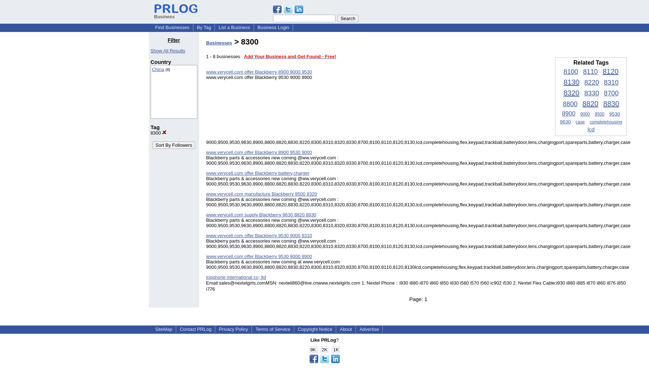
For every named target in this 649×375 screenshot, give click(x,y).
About (346, 329)
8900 (568, 113)
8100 (571, 71)
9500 (600, 114)
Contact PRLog (195, 329)
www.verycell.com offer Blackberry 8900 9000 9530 (259, 72)
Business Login (273, 27)
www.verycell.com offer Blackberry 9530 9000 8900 (259, 256)
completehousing (606, 122)
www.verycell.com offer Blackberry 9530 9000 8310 (259, 235)
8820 (590, 104)
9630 (565, 122)
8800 (570, 104)
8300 (159, 133)
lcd (591, 129)
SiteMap (164, 329)
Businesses (219, 43)
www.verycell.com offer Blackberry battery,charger (258, 173)
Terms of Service (272, 329)
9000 (585, 114)
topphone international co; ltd (236, 277)
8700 (611, 93)
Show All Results (168, 50)
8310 (611, 82)
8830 (611, 104)
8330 (591, 93)
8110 (590, 71)
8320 (572, 93)
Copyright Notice (315, 329)
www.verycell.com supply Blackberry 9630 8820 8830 (261, 214)
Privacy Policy (233, 329)
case (580, 122)
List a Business (234, 27)
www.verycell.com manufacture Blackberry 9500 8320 (261, 194)
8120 (611, 71)
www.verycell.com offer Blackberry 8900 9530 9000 (259, 152)
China (158, 69)
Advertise (369, 329)
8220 (591, 82)
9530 (614, 114)
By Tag (204, 27)
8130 (572, 82)
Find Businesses (172, 27)
